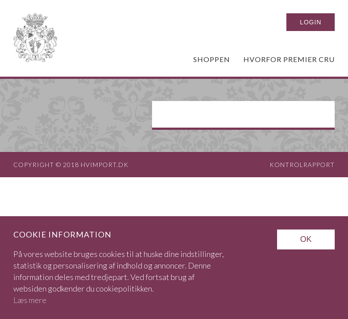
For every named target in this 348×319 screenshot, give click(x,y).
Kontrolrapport (302, 164)
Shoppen (211, 59)
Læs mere (30, 300)
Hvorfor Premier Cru (289, 59)
